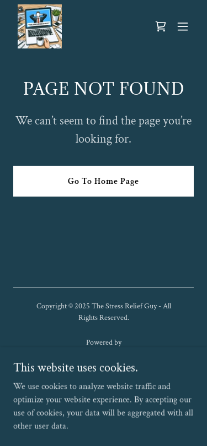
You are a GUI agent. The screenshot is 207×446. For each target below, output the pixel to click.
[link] (40, 26)
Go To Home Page (103, 181)
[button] (183, 26)
